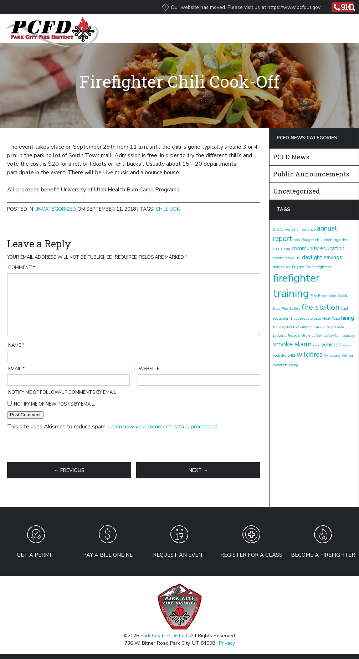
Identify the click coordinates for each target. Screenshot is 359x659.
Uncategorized (55, 209)
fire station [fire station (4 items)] (321, 307)
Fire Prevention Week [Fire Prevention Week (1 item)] (329, 295)
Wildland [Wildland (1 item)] (332, 355)
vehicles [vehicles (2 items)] (331, 345)
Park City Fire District (164, 635)
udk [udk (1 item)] (316, 345)
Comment (21, 267)
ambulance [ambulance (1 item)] (306, 229)
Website (149, 369)
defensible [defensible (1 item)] (282, 266)
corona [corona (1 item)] (278, 258)
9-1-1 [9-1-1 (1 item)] (278, 229)
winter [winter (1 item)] (347, 355)
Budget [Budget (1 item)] (307, 239)
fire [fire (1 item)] (308, 266)
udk (175, 209)
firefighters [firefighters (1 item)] (321, 266)
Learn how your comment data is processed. (163, 427)
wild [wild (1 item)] (291, 355)
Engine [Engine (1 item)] (298, 266)
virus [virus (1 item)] (347, 345)
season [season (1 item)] (348, 335)
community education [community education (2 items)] (318, 248)
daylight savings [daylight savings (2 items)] (322, 257)
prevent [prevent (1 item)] (279, 335)
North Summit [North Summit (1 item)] (299, 327)
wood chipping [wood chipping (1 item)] (285, 364)
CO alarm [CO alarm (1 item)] (281, 249)
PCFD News (291, 157)
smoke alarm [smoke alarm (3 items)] (292, 344)
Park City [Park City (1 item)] (321, 327)
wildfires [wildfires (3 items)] (310, 354)
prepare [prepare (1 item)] (337, 327)
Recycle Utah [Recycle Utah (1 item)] (298, 335)
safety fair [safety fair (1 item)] (332, 335)
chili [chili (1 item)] (319, 239)
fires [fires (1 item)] (276, 308)
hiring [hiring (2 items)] (347, 318)
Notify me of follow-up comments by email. (62, 392)
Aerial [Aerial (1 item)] (289, 229)
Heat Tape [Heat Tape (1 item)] (331, 318)
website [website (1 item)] (279, 355)
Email (16, 369)
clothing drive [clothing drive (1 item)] (336, 239)
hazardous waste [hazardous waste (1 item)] (306, 318)
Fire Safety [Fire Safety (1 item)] (291, 308)
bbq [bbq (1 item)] (296, 239)
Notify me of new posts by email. (54, 404)
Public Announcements (311, 174)
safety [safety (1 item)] (317, 335)
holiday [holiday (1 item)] (279, 327)
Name (16, 345)
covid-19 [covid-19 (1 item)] (293, 258)
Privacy (227, 643)
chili (161, 209)
